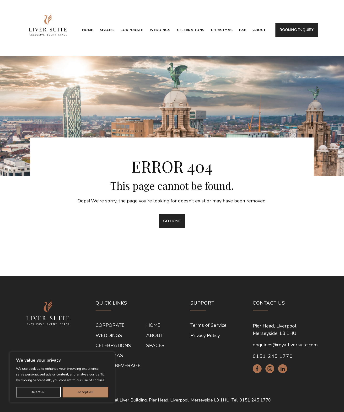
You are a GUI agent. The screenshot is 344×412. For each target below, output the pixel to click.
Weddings (160, 30)
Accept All (85, 392)
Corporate (131, 30)
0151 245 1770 (273, 356)
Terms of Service (208, 325)
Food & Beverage (118, 366)
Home (87, 30)
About (259, 30)
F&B (242, 30)
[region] (62, 377)
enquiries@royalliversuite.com (285, 345)
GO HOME (172, 221)
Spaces (107, 30)
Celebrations (190, 30)
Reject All (38, 392)
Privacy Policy (205, 335)
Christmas (221, 30)
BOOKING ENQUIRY (297, 29)
